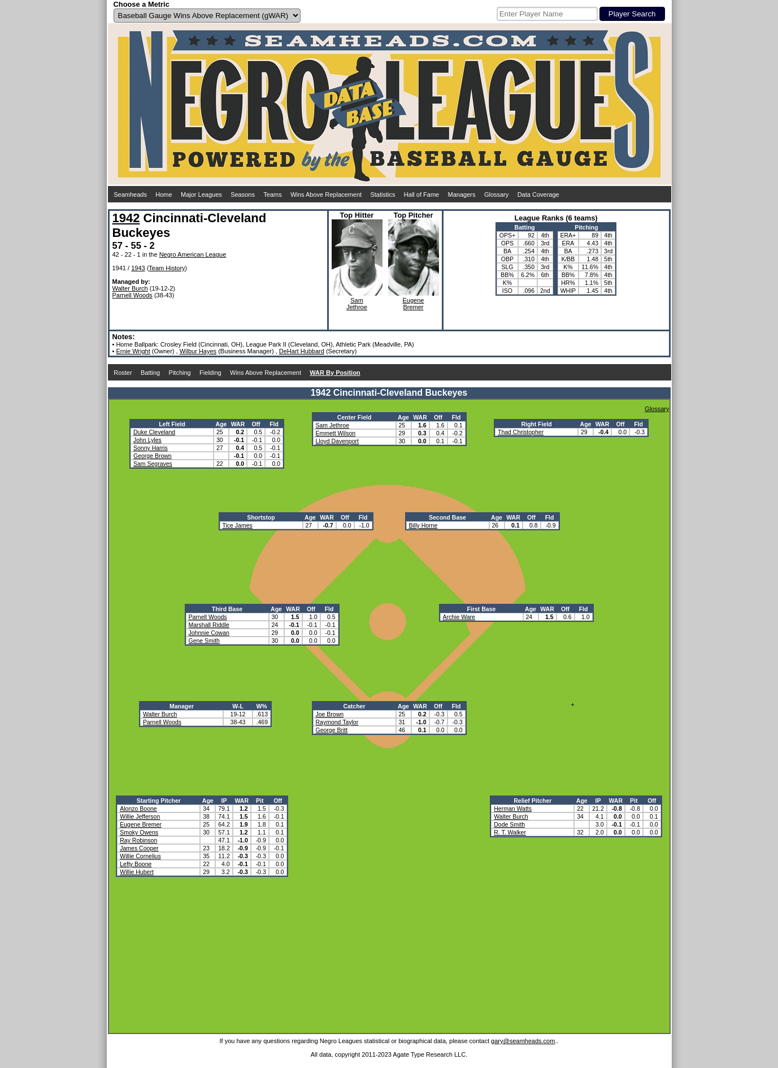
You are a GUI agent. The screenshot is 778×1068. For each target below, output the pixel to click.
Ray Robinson (138, 840)
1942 (126, 218)
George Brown (152, 455)
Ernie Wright (133, 351)
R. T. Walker (510, 832)
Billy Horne (423, 525)
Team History (167, 268)
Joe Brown (330, 714)
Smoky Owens (139, 832)
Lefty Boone (135, 864)
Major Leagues (201, 194)
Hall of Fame (421, 194)
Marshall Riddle (209, 624)
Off (255, 424)
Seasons (243, 194)
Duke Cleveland (154, 432)
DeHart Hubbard (301, 351)
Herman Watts (513, 808)
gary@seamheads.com (523, 1040)
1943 (138, 268)
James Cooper (139, 848)
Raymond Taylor (337, 722)
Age (221, 424)
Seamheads (130, 194)
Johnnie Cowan (209, 632)
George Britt (332, 730)
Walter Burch (130, 288)
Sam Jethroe (333, 425)
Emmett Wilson (336, 433)
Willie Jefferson (140, 816)
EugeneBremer (413, 303)
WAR (238, 424)
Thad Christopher (521, 432)
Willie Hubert (137, 871)
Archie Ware (459, 616)
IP (224, 800)
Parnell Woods (132, 295)
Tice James (238, 525)
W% (261, 706)
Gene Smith (204, 640)
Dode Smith (509, 824)
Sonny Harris (150, 447)
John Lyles (147, 439)
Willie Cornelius (140, 856)
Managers (462, 194)
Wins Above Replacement (326, 194)
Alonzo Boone (138, 808)
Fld (274, 424)
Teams (272, 194)
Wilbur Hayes (198, 351)
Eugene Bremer (141, 824)
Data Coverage (538, 194)
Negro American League (193, 254)
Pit (259, 800)
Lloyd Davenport (337, 441)
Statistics (382, 194)
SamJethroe (356, 303)
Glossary (496, 194)
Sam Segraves (152, 463)
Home (163, 194)
